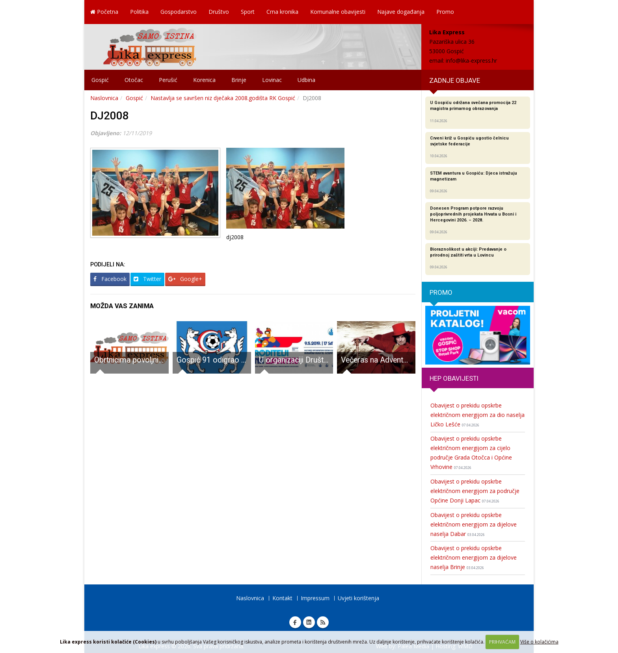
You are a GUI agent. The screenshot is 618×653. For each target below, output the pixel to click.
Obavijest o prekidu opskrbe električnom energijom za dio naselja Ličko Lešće (477, 415)
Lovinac (272, 80)
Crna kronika (282, 11)
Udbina (306, 80)
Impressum (315, 598)
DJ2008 (109, 115)
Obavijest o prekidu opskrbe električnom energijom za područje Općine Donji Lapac (474, 491)
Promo (445, 11)
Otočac (134, 80)
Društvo (218, 11)
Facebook (110, 279)
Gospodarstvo (178, 11)
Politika (139, 11)
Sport (248, 11)
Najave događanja (400, 11)
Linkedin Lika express (309, 622)
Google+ (185, 279)
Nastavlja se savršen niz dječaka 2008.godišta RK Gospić (223, 98)
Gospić (100, 80)
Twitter (147, 279)
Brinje (238, 80)
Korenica (204, 80)
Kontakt (282, 598)
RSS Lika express (323, 622)
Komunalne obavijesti (337, 11)
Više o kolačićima (539, 641)
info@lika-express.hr (471, 60)
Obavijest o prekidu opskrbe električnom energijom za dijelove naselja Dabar (473, 524)
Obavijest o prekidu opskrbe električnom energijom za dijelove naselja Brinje (473, 557)
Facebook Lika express (295, 622)
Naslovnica (104, 98)
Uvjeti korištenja (358, 598)
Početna (104, 11)
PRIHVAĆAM (502, 641)
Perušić (168, 80)
